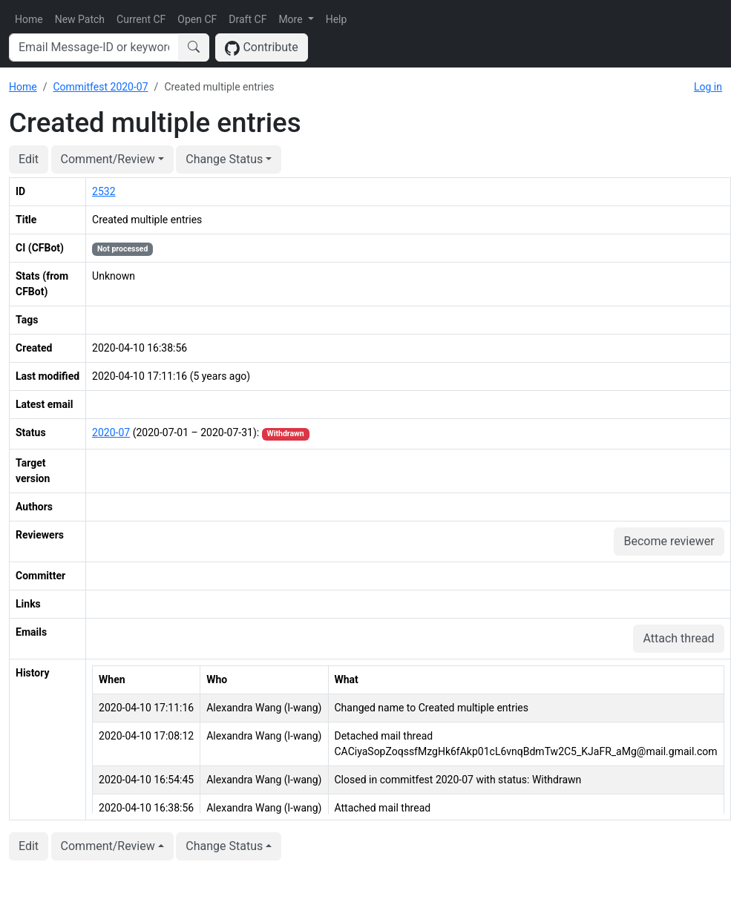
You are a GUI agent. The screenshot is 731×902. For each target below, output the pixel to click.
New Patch (80, 19)
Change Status (224, 159)
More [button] (291, 19)
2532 (103, 191)
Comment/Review (108, 159)
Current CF (141, 19)
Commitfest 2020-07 (100, 87)
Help (336, 19)
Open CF (197, 19)
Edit (29, 159)
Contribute (261, 48)
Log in (708, 87)
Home (29, 19)
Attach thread (678, 638)
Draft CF (247, 19)
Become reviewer (668, 541)
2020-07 (111, 432)
